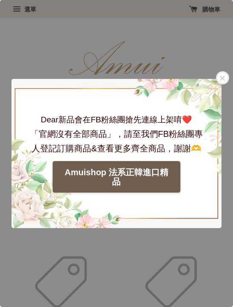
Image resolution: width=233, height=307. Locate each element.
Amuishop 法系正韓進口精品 (116, 177)
